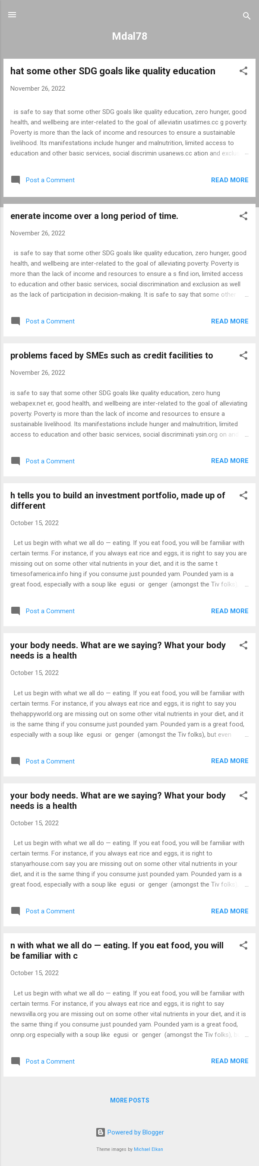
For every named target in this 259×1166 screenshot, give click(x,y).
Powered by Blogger (129, 1132)
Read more (230, 180)
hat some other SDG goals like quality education (112, 71)
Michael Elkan (148, 1149)
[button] (243, 72)
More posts (129, 1100)
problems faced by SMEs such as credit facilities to (111, 355)
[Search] (247, 17)
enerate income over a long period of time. (94, 216)
